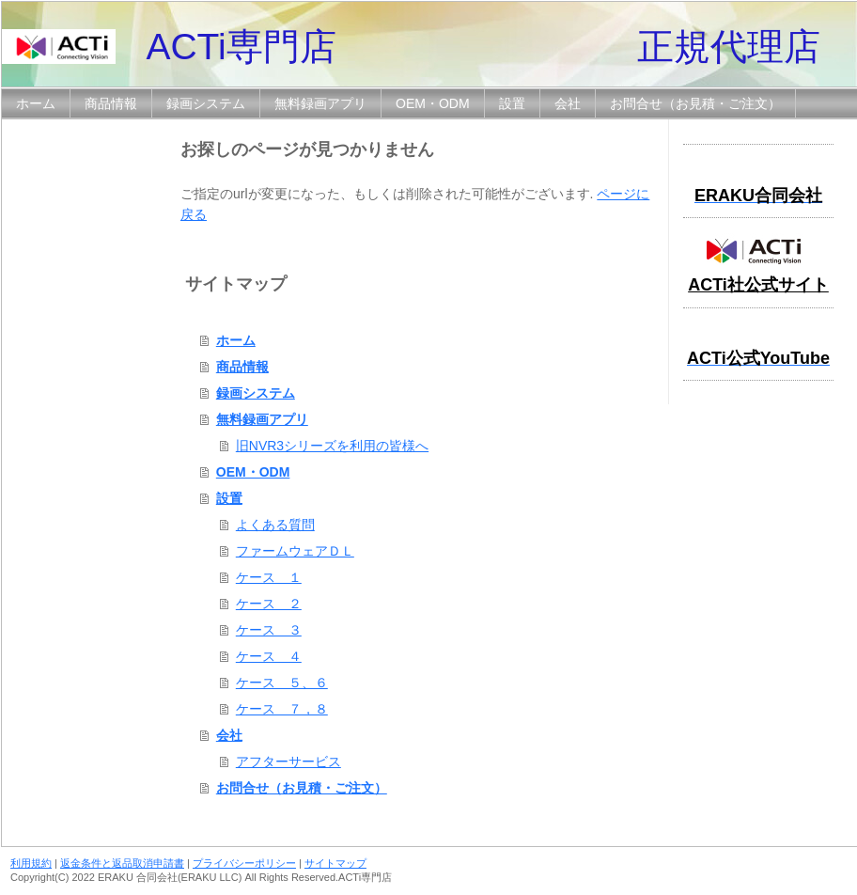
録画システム (255, 392)
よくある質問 (275, 524)
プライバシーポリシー (244, 863)
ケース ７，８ (282, 708)
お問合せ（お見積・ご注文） (301, 787)
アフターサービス (288, 761)
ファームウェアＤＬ (295, 550)
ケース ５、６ (282, 682)
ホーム (236, 340)
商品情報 (242, 366)
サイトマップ (335, 863)
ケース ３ (269, 629)
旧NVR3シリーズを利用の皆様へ (332, 445)
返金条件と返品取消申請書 (122, 863)
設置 (229, 498)
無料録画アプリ (262, 419)
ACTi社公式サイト (758, 284)
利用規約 (31, 863)
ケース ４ (269, 656)
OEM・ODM (253, 471)
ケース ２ (269, 603)
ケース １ (269, 577)
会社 (229, 735)
